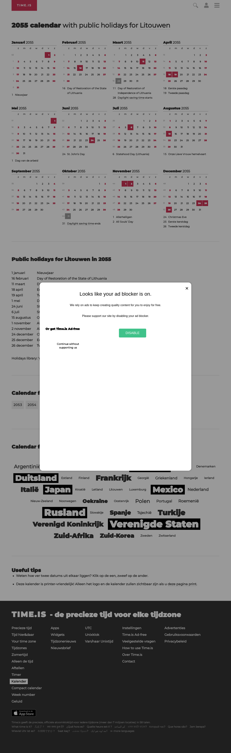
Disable (133, 333)
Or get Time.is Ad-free (62, 329)
